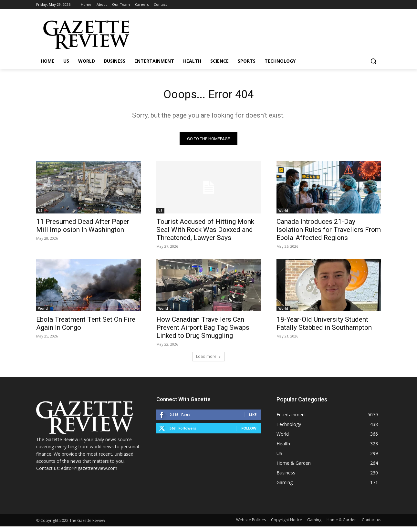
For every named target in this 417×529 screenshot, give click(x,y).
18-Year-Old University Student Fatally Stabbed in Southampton (324, 326)
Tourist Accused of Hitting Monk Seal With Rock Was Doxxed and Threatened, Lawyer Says (205, 232)
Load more (208, 359)
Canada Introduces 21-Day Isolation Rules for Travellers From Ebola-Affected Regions (328, 232)
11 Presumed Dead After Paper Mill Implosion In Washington (82, 228)
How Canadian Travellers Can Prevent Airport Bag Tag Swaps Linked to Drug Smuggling (202, 330)
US (40, 213)
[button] (373, 61)
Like (252, 417)
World (283, 213)
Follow (248, 430)
